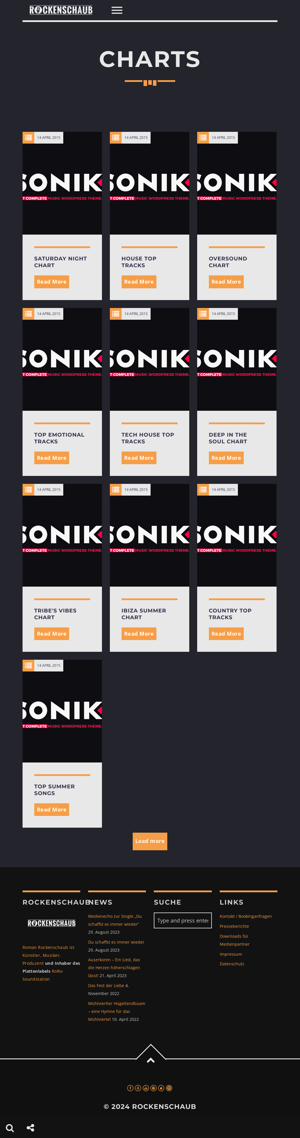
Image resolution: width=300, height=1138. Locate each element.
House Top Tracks (139, 262)
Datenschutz (232, 964)
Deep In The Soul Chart (228, 438)
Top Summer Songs (54, 790)
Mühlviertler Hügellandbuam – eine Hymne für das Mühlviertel (116, 1011)
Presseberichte (234, 926)
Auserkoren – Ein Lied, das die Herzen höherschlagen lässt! (114, 967)
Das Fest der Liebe (106, 985)
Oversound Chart (228, 262)
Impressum (231, 954)
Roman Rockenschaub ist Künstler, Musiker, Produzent (48, 955)
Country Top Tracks (230, 614)
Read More (52, 281)
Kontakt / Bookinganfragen (246, 916)
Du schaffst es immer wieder (116, 942)
